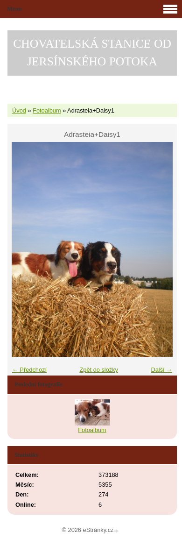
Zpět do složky (98, 369)
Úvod (19, 110)
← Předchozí (29, 369)
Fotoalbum (47, 110)
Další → (161, 369)
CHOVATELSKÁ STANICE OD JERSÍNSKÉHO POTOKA (92, 52)
